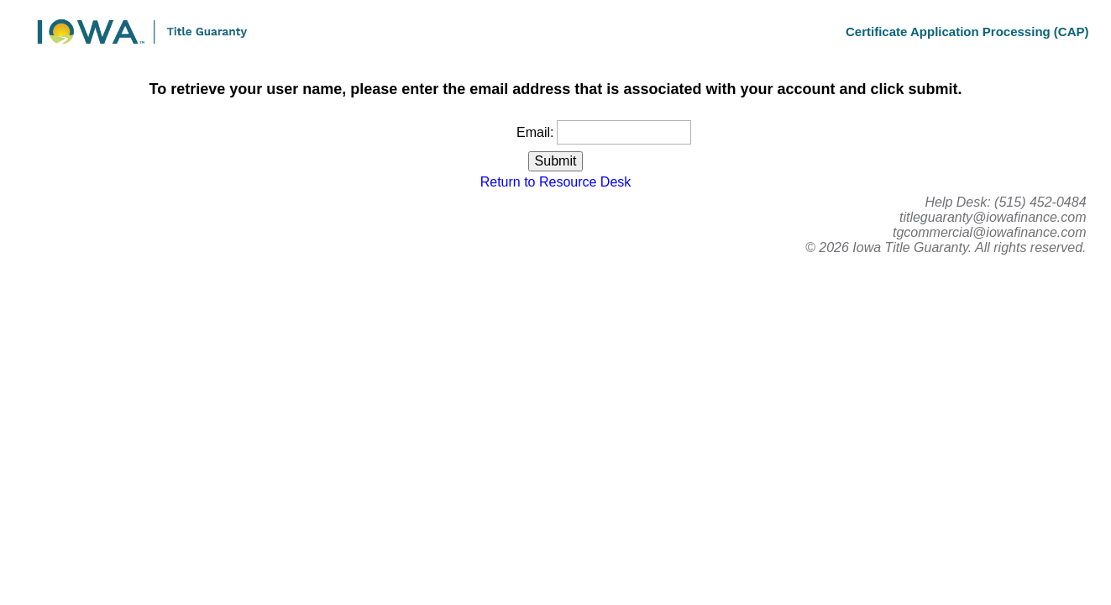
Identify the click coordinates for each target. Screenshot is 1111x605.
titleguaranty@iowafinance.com (993, 217)
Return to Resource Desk (555, 182)
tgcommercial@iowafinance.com (990, 232)
